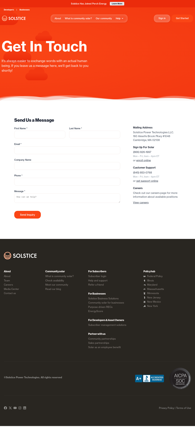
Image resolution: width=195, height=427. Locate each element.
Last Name (75, 128)
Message (19, 191)
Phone (18, 175)
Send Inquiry (27, 215)
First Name (20, 128)
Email (17, 144)
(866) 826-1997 (142, 152)
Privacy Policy (166, 408)
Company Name (22, 159)
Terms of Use (183, 408)
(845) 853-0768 (142, 172)
